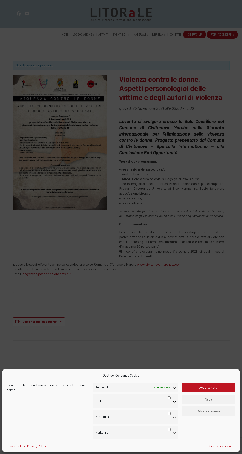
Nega (208, 399)
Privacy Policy (36, 446)
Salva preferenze (208, 411)
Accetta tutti (208, 387)
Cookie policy (16, 446)
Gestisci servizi (220, 446)
